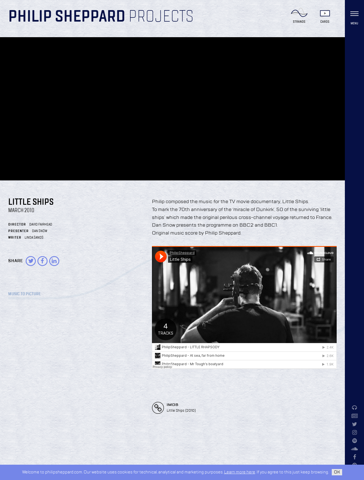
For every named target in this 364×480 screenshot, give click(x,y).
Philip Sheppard (66, 17)
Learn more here (239, 472)
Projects (160, 17)
